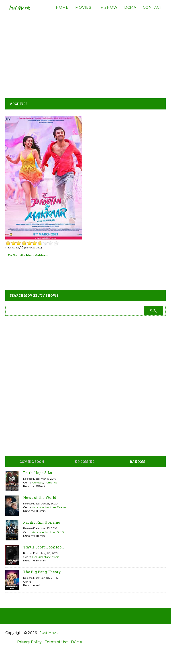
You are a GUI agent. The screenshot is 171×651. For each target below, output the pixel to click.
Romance (51, 482)
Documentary (41, 557)
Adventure (49, 507)
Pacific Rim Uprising (41, 522)
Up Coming (85, 462)
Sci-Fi (60, 532)
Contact (152, 11)
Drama (61, 507)
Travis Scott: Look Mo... (43, 547)
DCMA (130, 11)
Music (55, 557)
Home (62, 11)
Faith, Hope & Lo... (39, 472)
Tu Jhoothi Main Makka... (28, 255)
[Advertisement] (85, 53)
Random (137, 462)
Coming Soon (32, 462)
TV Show (108, 11)
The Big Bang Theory (42, 571)
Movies (83, 11)
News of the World (39, 497)
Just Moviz (21, 11)
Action (36, 507)
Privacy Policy (29, 642)
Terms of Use (56, 642)
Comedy (37, 482)
